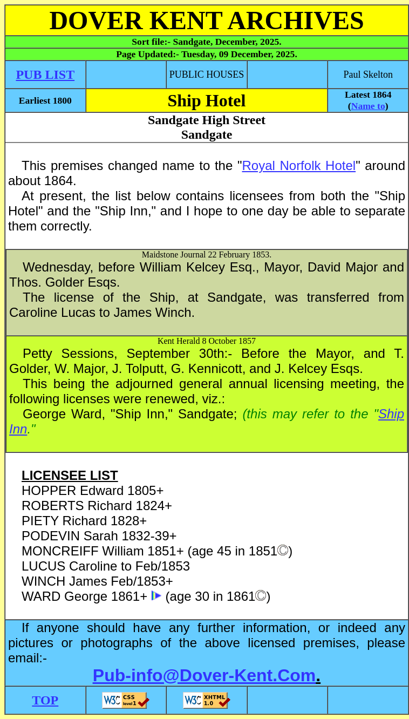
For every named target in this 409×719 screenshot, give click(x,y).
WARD (41, 596)
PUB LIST (45, 74)
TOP (45, 700)
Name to (368, 105)
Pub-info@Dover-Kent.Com (204, 675)
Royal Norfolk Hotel (299, 165)
